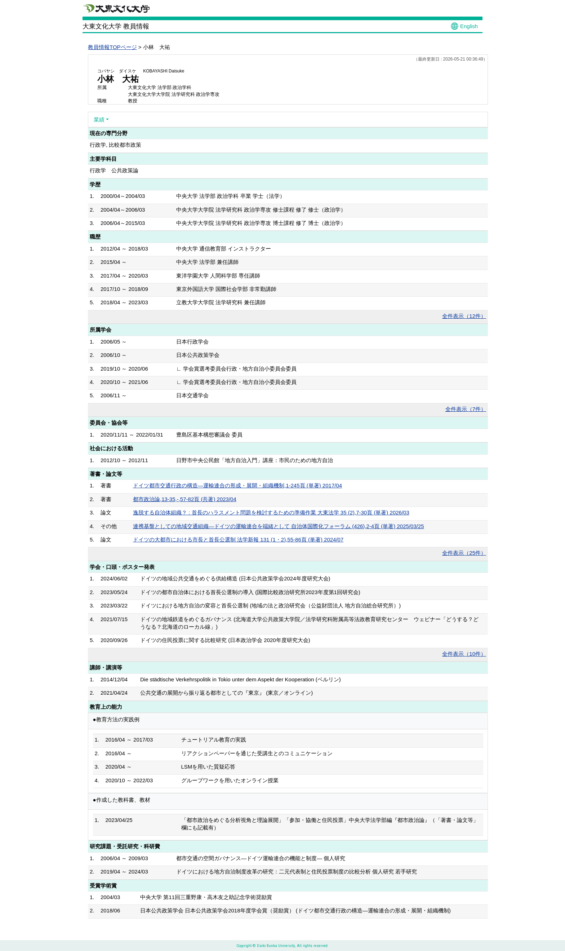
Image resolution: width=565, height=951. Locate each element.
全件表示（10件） (464, 654)
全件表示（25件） (464, 553)
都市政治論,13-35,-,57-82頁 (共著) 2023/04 (184, 499)
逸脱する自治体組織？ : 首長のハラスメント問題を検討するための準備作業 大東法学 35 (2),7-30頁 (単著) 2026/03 (271, 512)
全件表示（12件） (464, 316)
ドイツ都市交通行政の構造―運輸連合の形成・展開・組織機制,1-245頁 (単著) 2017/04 (237, 485)
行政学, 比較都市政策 (115, 145)
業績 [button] (99, 119)
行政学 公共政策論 (114, 170)
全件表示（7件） (465, 409)
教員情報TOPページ (112, 47)
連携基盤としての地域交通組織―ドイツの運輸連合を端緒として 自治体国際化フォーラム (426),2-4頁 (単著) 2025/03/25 (278, 526)
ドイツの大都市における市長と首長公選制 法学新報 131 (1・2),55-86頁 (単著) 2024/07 (238, 539)
